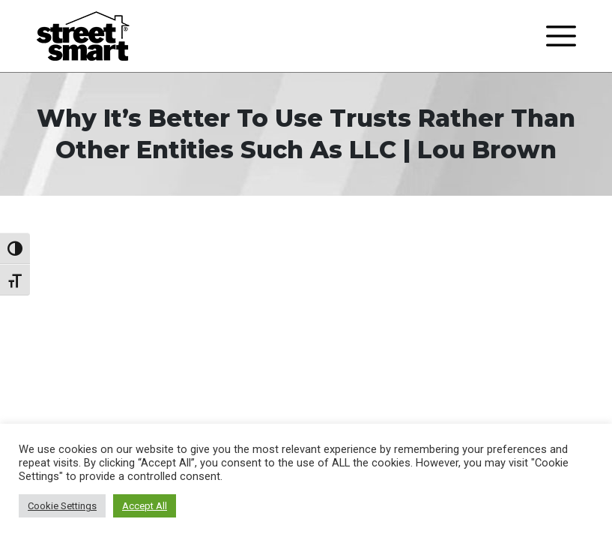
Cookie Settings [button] (62, 506)
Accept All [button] (144, 506)
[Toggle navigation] (561, 36)
